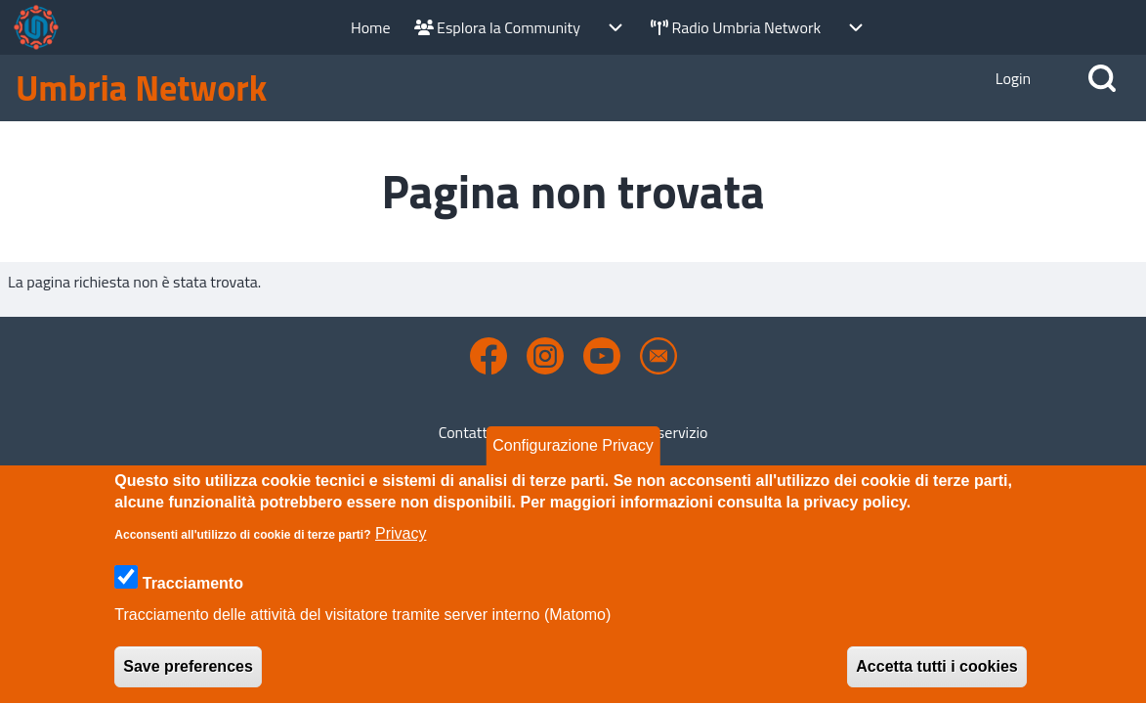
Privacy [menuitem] (543, 432)
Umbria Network (141, 88)
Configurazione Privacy (573, 469)
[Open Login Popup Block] (1013, 78)
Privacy (400, 558)
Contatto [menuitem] (467, 432)
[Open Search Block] (1102, 78)
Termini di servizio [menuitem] (648, 432)
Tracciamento (193, 607)
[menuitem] (371, 27)
